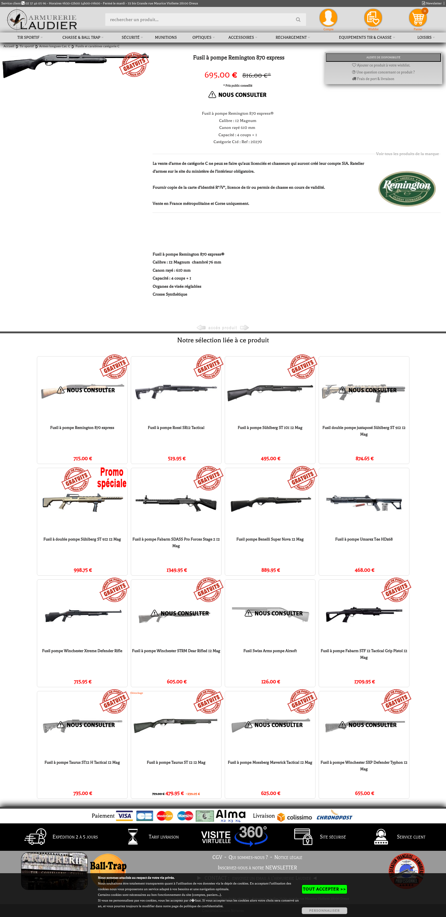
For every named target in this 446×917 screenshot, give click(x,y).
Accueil (8, 46)
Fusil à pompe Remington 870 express (82, 428)
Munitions (166, 37)
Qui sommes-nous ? (248, 857)
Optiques (202, 37)
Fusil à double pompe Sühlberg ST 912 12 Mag (82, 539)
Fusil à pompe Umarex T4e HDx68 (363, 539)
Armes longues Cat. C (54, 46)
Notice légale (288, 857)
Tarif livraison (148, 837)
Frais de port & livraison (373, 79)
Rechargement (291, 37)
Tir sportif (28, 37)
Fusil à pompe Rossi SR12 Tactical (176, 428)
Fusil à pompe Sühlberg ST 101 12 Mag (270, 428)
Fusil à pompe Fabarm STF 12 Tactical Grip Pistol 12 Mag (364, 654)
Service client (395, 837)
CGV (217, 857)
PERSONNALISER (324, 910)
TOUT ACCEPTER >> (324, 889)
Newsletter (432, 3)
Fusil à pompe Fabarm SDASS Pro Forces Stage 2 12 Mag (176, 542)
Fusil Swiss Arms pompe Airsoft (270, 651)
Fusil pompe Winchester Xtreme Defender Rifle (82, 651)
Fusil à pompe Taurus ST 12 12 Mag (176, 762)
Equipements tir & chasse (365, 37)
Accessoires (241, 37)
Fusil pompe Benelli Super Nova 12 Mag (270, 539)
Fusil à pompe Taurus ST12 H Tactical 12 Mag (82, 762)
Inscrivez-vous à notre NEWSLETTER (257, 868)
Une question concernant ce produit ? (383, 72)
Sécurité (131, 37)
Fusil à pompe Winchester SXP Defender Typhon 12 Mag (364, 765)
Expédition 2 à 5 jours (59, 837)
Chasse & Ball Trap (81, 37)
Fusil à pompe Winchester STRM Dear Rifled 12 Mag (176, 651)
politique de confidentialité (203, 906)
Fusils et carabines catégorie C (97, 46)
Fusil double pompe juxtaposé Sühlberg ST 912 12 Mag (364, 431)
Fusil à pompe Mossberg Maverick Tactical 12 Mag (270, 762)
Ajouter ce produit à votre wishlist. (381, 65)
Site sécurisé (317, 837)
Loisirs (424, 37)
